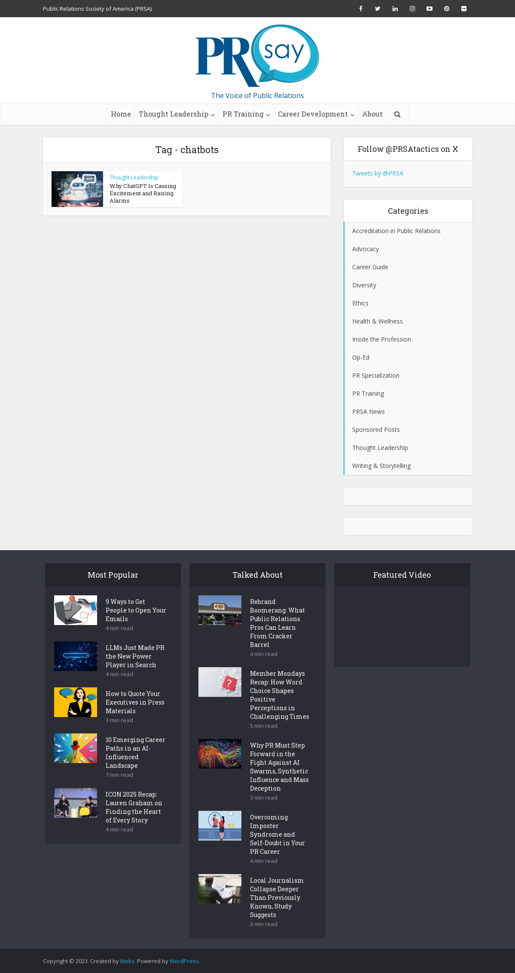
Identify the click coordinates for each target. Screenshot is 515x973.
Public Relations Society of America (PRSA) (97, 8)
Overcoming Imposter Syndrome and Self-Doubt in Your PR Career (277, 849)
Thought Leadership (173, 113)
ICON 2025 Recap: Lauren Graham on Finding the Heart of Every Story (134, 822)
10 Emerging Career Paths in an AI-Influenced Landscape (135, 768)
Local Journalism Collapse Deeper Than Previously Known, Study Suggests (277, 912)
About (372, 113)
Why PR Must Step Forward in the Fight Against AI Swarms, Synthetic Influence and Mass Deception (279, 781)
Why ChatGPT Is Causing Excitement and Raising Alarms (143, 193)
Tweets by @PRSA (377, 173)
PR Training (243, 113)
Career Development (313, 113)
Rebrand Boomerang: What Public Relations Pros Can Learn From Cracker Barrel (277, 638)
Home (121, 113)
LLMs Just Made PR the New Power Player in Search (135, 671)
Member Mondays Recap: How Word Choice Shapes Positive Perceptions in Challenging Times (279, 710)
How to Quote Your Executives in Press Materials (135, 717)
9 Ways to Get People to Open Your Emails (136, 625)
